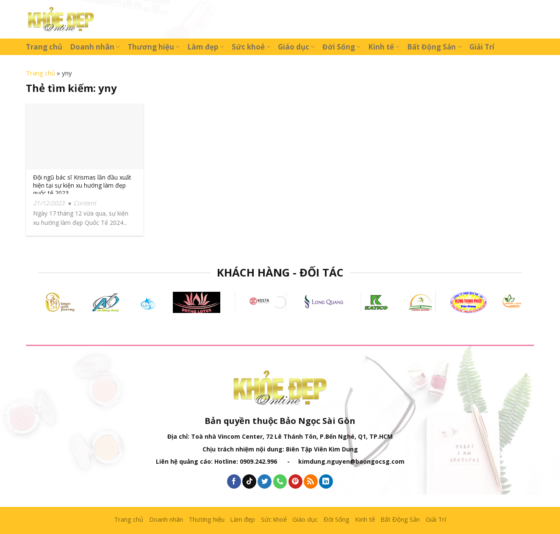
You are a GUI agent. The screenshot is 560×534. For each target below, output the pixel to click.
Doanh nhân (95, 47)
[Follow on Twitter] (265, 481)
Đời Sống (341, 47)
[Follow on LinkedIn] (326, 481)
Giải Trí (481, 47)
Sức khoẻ (251, 47)
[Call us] (280, 481)
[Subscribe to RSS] (311, 481)
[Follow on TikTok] (249, 481)
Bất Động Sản (434, 47)
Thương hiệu (154, 47)
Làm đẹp (205, 47)
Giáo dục (296, 47)
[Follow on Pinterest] (295, 481)
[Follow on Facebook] (234, 481)
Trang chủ (44, 47)
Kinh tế (383, 47)
